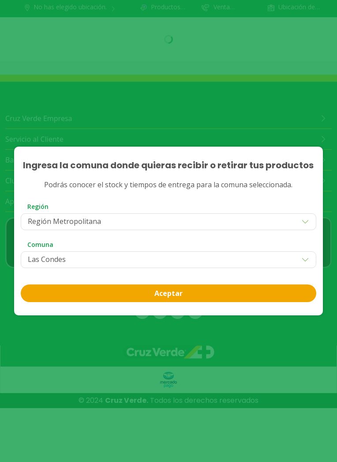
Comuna (40, 244)
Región (38, 206)
